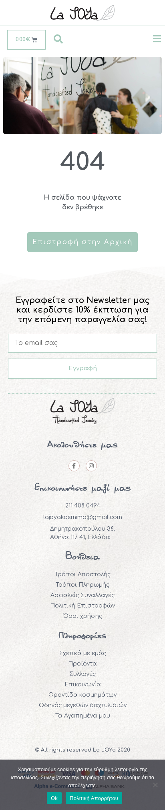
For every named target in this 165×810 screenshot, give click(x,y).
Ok (54, 798)
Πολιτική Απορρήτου (94, 798)
